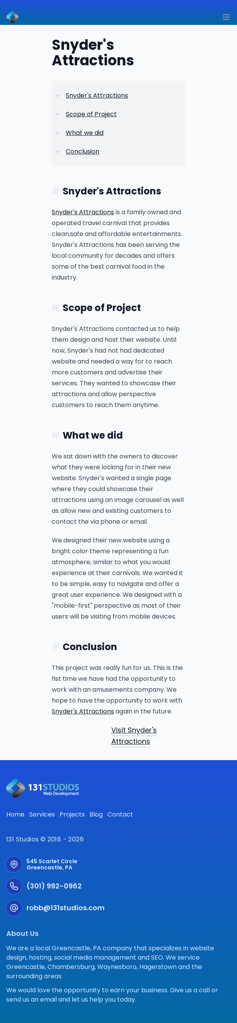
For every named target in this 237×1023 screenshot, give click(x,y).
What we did (85, 132)
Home (15, 814)
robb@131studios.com (65, 908)
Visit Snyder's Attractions (134, 735)
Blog (96, 814)
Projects (72, 814)
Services (42, 814)
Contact (120, 814)
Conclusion (82, 151)
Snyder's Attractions (97, 95)
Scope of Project (91, 114)
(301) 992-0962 (54, 886)
